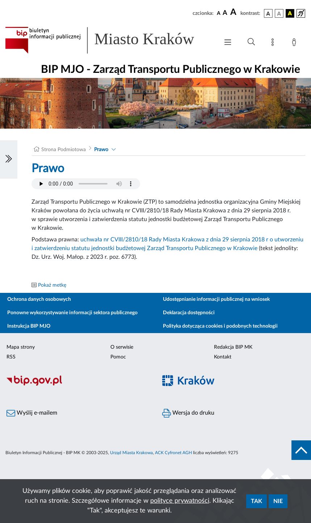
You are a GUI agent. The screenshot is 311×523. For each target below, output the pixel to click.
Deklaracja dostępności (189, 312)
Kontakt (222, 357)
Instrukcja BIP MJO (28, 326)
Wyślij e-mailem (32, 413)
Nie (278, 501)
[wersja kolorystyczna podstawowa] (268, 13)
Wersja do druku (188, 413)
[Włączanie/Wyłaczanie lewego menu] (8, 159)
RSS (11, 357)
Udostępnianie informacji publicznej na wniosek (216, 299)
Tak (256, 501)
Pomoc (118, 357)
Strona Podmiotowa (63, 149)
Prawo (101, 149)
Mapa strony (21, 347)
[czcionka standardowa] (218, 13)
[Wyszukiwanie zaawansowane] (251, 42)
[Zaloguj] (295, 43)
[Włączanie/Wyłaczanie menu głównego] (227, 43)
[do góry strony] (301, 450)
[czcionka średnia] (225, 13)
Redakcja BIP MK (233, 347)
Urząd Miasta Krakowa (131, 453)
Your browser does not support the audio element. (85, 183)
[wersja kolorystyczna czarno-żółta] (290, 13)
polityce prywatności (179, 501)
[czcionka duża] (234, 12)
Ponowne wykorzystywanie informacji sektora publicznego (72, 312)
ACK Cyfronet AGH (173, 453)
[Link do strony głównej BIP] (108, 40)
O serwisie (121, 347)
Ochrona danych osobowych (39, 299)
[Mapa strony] (274, 43)
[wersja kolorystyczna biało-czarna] (279, 13)
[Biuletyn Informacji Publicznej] (77, 384)
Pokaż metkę (52, 285)
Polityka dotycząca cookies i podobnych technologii (220, 326)
